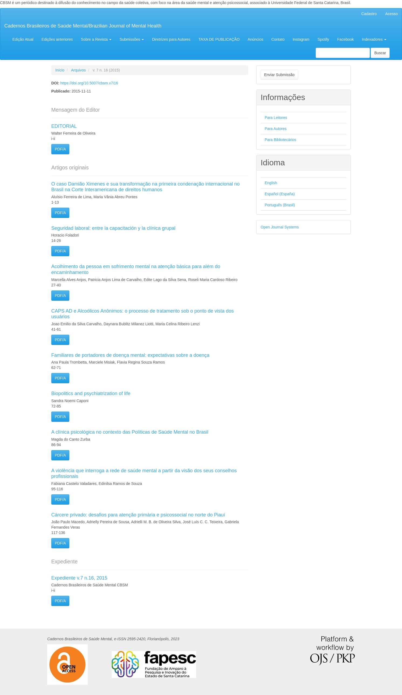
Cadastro (369, 14)
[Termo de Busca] (343, 53)
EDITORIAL (64, 126)
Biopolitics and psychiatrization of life (90, 393)
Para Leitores (276, 117)
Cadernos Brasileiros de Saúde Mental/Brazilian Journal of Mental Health (82, 26)
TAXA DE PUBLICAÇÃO (219, 39)
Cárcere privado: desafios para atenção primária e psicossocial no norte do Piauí (138, 515)
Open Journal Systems (280, 227)
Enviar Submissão (279, 75)
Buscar (380, 53)
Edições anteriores (57, 39)
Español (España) (280, 194)
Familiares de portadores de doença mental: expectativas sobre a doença (130, 355)
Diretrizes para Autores (171, 39)
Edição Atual (22, 39)
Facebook (345, 39)
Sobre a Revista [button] (96, 39)
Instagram (301, 39)
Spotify (323, 39)
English (271, 183)
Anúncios (255, 39)
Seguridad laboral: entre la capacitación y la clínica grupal (113, 228)
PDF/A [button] (60, 149)
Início (59, 70)
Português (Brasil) (280, 205)
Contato (278, 39)
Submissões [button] (132, 39)
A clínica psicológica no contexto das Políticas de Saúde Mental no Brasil (129, 432)
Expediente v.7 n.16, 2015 (79, 578)
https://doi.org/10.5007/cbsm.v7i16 (89, 83)
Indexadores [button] (374, 39)
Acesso (391, 14)
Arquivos (78, 70)
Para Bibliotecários (280, 140)
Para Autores (276, 128)
